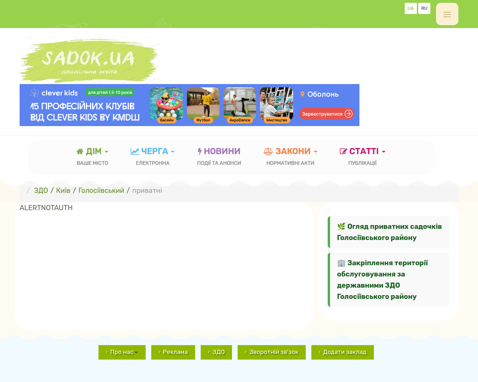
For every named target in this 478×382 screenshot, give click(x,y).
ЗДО (218, 351)
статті (363, 157)
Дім (92, 157)
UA (411, 8)
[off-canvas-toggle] (447, 14)
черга (153, 157)
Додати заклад (344, 351)
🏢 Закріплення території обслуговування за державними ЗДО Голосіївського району (382, 280)
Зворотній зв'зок (273, 351)
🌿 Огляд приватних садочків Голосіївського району (389, 232)
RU (424, 8)
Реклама (175, 351)
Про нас (124, 351)
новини (219, 157)
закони (290, 157)
